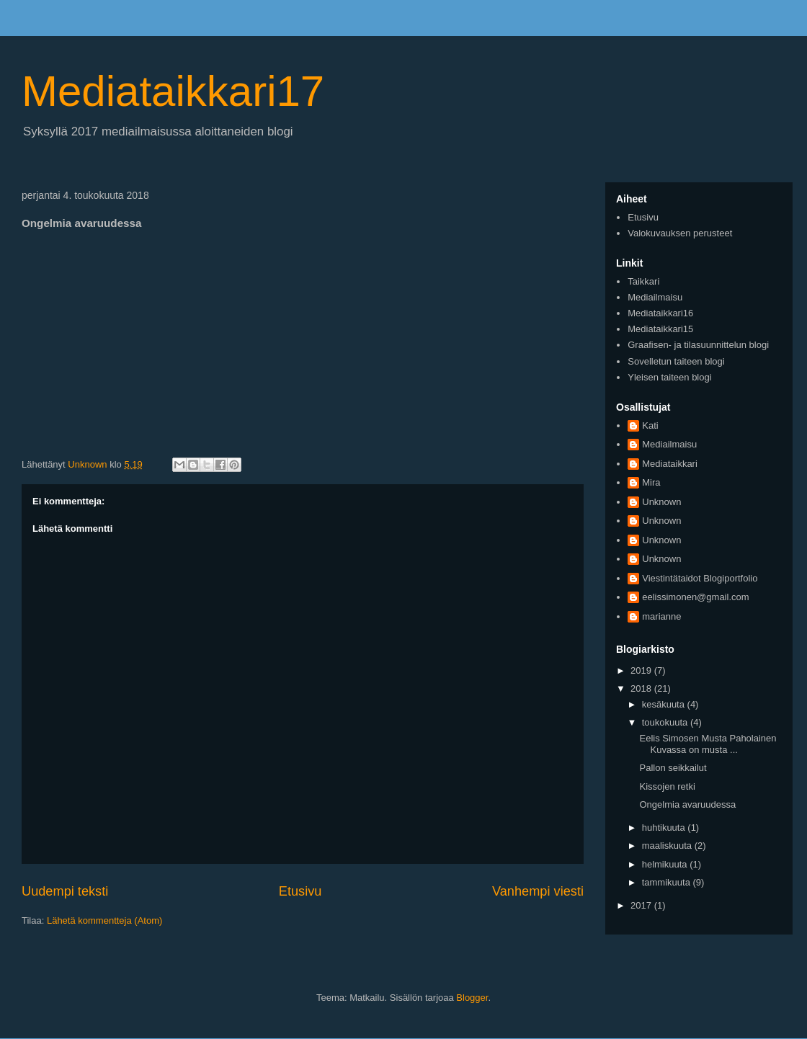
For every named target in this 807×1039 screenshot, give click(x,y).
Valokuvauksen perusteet (680, 233)
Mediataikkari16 (660, 313)
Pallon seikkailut (672, 767)
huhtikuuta (665, 827)
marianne (661, 616)
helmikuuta (666, 864)
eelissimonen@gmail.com (695, 597)
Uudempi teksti (65, 891)
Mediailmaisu (655, 297)
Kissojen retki (667, 786)
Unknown (661, 501)
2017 (642, 905)
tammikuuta (667, 882)
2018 (642, 688)
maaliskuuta (668, 845)
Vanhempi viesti (538, 891)
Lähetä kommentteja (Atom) (104, 920)
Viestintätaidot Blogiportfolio (699, 578)
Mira (651, 482)
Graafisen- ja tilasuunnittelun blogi (698, 344)
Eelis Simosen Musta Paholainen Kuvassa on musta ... (707, 744)
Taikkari (643, 281)
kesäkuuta (664, 704)
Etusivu (300, 891)
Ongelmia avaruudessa (687, 804)
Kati (650, 425)
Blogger (472, 997)
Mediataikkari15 (660, 329)
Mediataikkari (669, 463)
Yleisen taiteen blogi (669, 377)
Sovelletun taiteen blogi (676, 361)
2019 (642, 670)
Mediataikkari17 (173, 91)
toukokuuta (666, 722)
